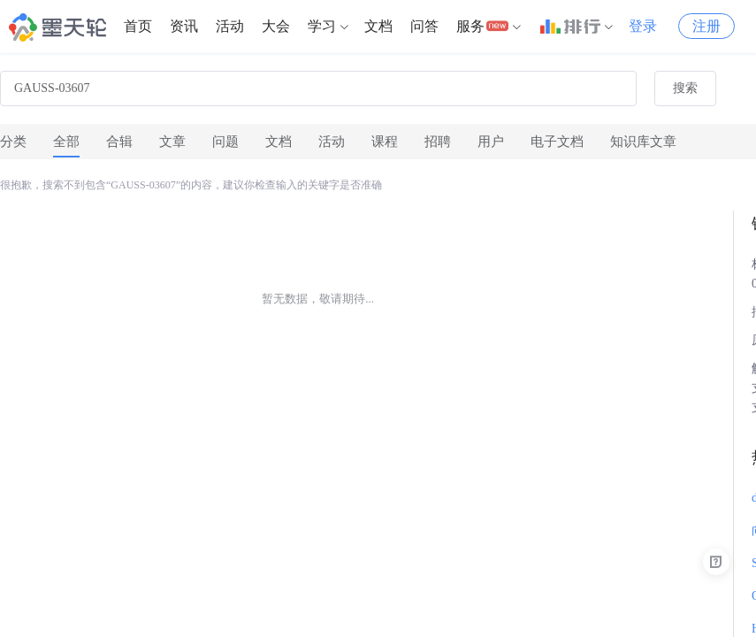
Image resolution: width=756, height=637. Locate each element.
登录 (643, 26)
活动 (230, 26)
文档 (378, 26)
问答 (424, 26)
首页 (138, 26)
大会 (276, 26)
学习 (322, 26)
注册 (706, 26)
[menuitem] (138, 26)
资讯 (184, 26)
